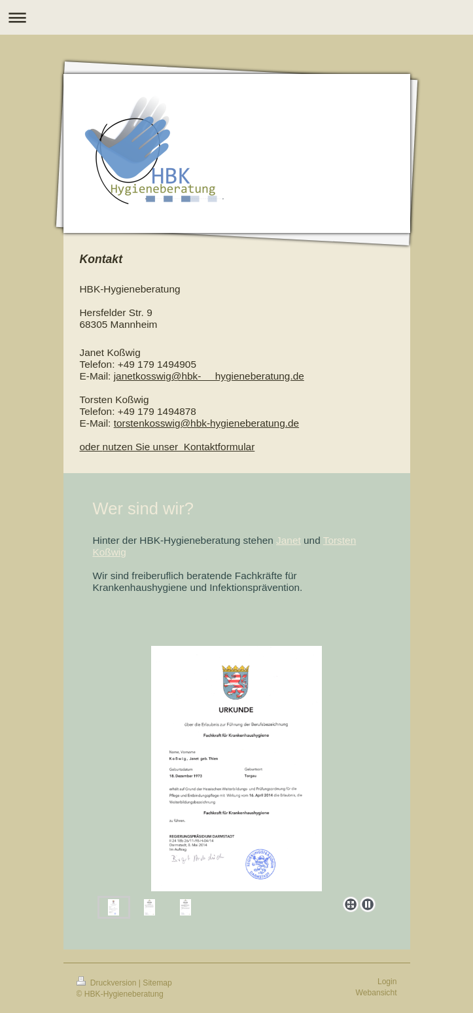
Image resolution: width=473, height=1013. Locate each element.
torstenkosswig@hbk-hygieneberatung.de (206, 423)
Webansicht (376, 992)
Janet (288, 540)
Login (387, 981)
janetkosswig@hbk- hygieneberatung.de (209, 376)
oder (91, 446)
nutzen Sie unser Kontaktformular (179, 446)
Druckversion (108, 982)
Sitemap (157, 982)
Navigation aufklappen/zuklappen (236, 17)
